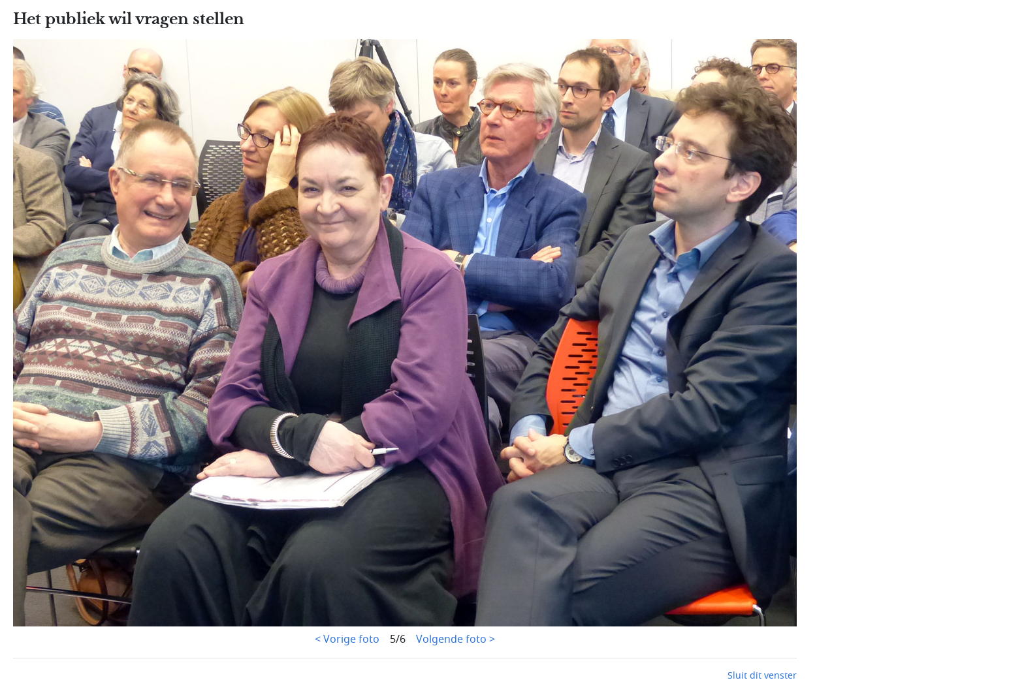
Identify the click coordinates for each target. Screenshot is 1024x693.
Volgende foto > (455, 639)
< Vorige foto (347, 639)
